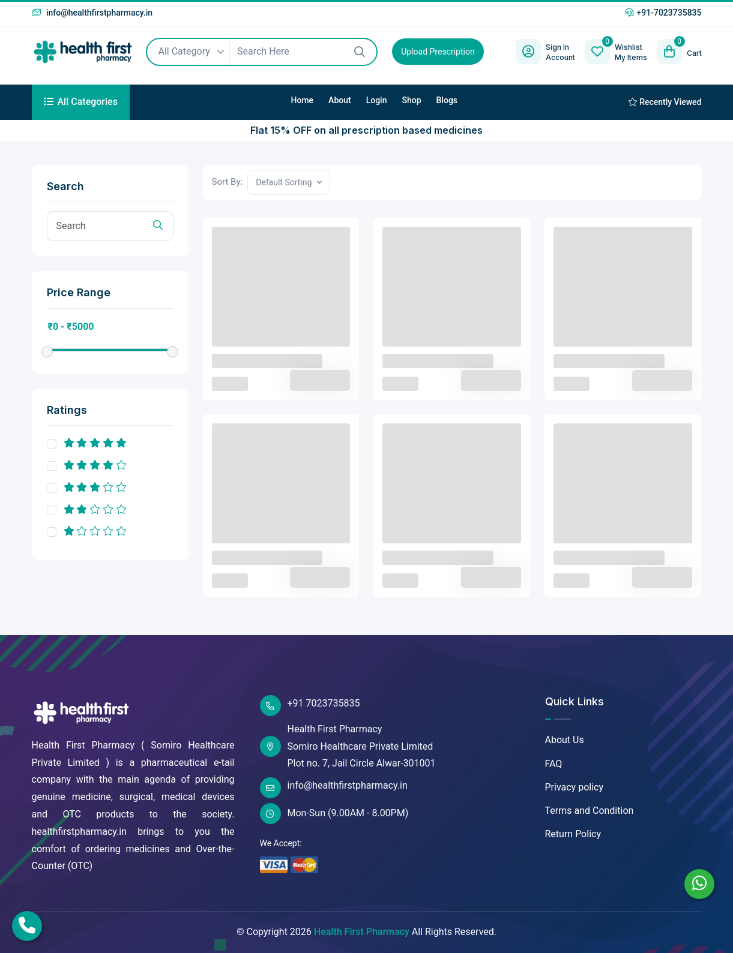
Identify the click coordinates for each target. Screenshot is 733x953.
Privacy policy (574, 787)
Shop (411, 100)
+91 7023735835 (310, 705)
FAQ (554, 763)
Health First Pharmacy (361, 931)
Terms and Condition (589, 810)
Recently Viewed (665, 102)
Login (376, 100)
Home (302, 100)
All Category (190, 52)
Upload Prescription (437, 51)
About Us (564, 739)
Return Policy (573, 834)
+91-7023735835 (663, 12)
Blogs (447, 100)
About (339, 100)
